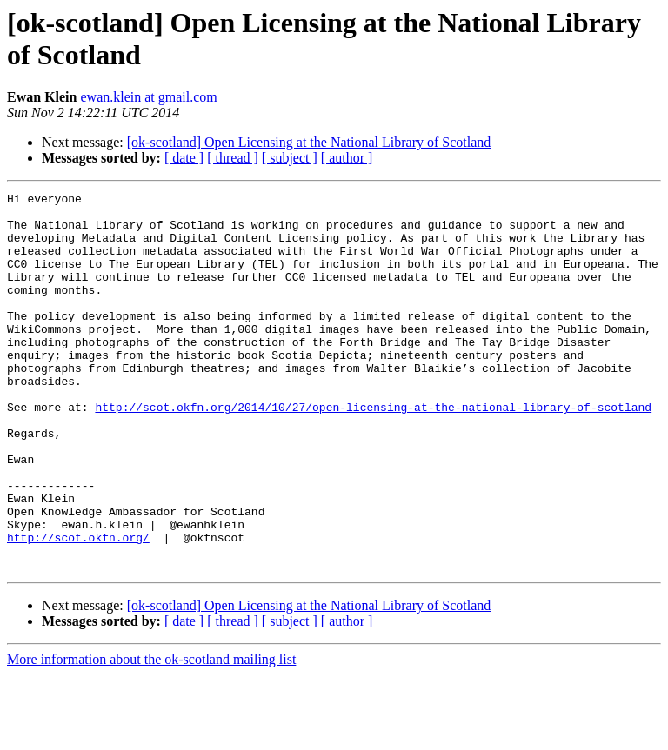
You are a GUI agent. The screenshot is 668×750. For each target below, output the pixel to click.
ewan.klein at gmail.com (148, 97)
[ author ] (347, 157)
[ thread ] (232, 157)
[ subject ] (289, 157)
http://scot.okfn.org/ (78, 607)
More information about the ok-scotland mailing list (151, 734)
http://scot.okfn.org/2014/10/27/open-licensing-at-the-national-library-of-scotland (373, 451)
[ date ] (184, 157)
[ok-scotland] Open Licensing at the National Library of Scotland (309, 142)
